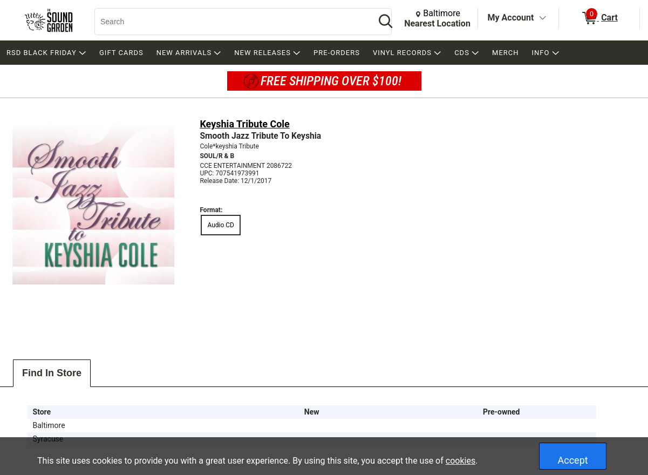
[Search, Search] (229, 22)
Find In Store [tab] (51, 373)
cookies (460, 461)
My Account (511, 17)
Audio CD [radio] (220, 225)
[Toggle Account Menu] (542, 18)
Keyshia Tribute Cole (244, 124)
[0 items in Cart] (599, 18)
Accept (573, 460)
